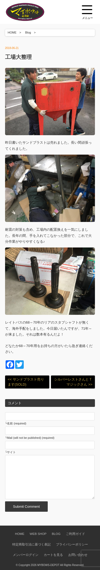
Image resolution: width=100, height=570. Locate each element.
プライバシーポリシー (72, 544)
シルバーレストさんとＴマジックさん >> (73, 382)
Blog (28, 32)
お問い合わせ (77, 554)
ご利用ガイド (75, 533)
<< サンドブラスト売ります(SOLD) (26, 382)
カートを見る (53, 554)
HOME (12, 32)
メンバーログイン (25, 554)
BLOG (56, 533)
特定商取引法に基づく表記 (31, 544)
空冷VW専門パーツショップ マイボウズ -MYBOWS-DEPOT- (31, 12)
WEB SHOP (38, 533)
